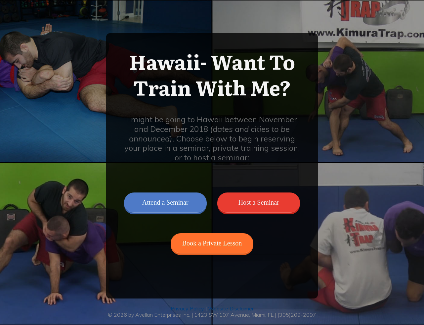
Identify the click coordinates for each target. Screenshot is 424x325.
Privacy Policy (188, 308)
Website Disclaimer (231, 308)
